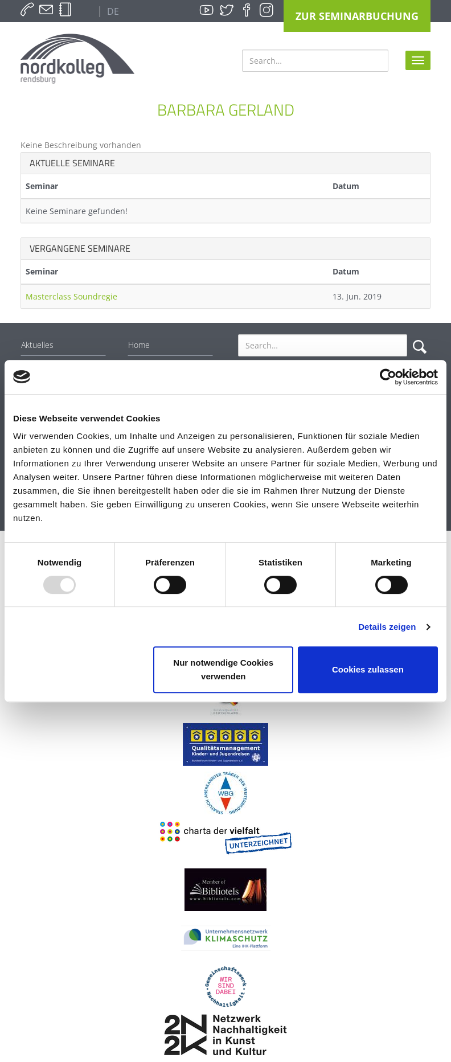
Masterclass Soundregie (71, 296)
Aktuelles (37, 344)
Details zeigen (387, 627)
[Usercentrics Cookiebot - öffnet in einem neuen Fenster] (388, 377)
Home (139, 344)
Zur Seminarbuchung (357, 16)
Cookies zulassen (368, 669)
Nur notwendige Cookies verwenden (223, 669)
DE (112, 11)
